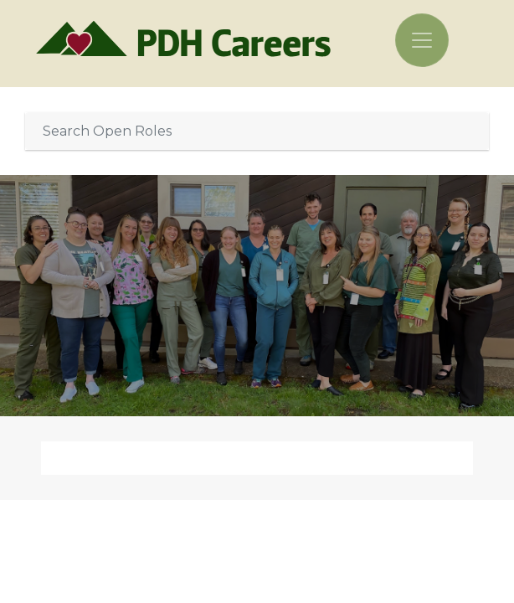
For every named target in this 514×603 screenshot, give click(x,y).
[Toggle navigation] (422, 40)
